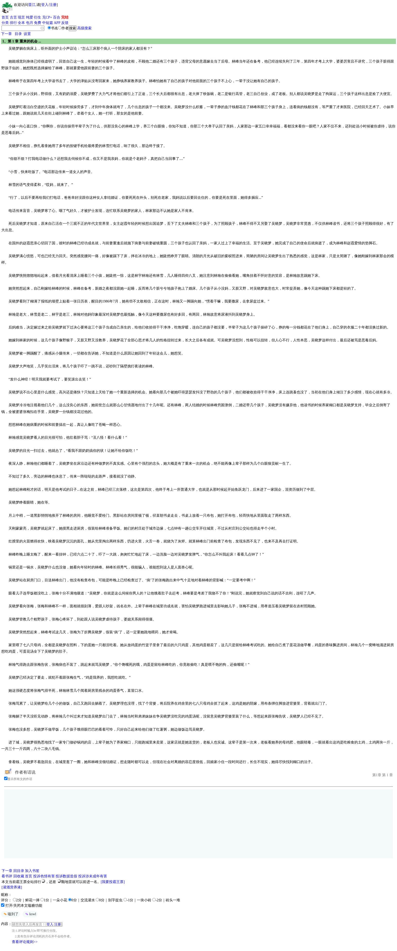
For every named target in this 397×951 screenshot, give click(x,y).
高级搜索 (84, 28)
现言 (21, 17)
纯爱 (29, 17)
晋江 (32, 5)
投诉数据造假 (66, 876)
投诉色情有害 (44, 876)
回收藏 (18, 876)
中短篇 (47, 23)
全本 (21, 23)
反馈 (64, 23)
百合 (56, 17)
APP (57, 23)
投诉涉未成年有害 (92, 876)
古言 (13, 17)
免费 (37, 23)
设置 (27, 34)
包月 (29, 23)
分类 (5, 23)
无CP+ (47, 17)
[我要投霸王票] (113, 882)
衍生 (37, 17)
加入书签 (32, 871)
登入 (44, 5)
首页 (5, 17)
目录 (18, 34)
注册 (53, 5)
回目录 (18, 871)
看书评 (7, 876)
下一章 (6, 34)
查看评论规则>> (25, 942)
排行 (13, 23)
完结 (64, 17)
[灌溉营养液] (12, 887)
